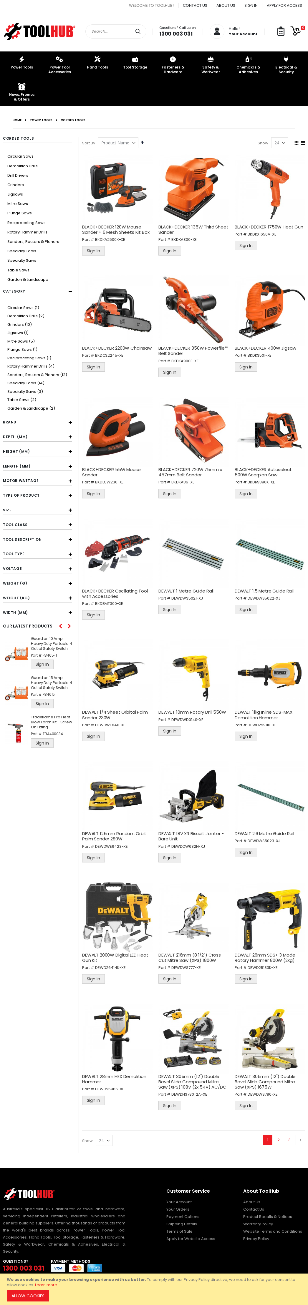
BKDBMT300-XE (110, 602)
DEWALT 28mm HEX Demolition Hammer (115, 1076)
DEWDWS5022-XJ (264, 597)
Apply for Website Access (190, 1236)
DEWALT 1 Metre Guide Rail (186, 589)
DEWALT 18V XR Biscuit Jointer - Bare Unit (191, 834)
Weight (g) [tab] (15, 583)
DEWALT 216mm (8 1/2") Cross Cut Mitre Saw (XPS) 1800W (190, 955)
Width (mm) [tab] (15, 612)
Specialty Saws (21, 260)
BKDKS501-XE (260, 355)
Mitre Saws (17, 203)
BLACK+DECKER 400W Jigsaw (265, 347)
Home (17, 120)
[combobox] (115, 31)
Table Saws (18, 270)
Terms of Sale (179, 1228)
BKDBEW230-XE (110, 481)
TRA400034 (53, 733)
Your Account (179, 1199)
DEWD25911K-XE (262, 723)
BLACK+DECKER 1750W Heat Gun (269, 226)
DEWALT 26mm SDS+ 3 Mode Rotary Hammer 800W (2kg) (265, 955)
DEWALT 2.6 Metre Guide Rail (264, 831)
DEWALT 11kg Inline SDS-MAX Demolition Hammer (264, 713)
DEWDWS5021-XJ (187, 597)
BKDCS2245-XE (110, 355)
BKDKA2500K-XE (111, 239)
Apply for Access (284, 5)
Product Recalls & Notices (267, 1214)
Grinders (15, 185)
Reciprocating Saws (26, 223)
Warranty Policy (258, 1221)
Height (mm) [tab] (16, 451)
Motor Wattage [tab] (21, 480)
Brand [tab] (9, 422)
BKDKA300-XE (184, 239)
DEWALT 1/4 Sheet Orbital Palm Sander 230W (116, 713)
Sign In (251, 5)
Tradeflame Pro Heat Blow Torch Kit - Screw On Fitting (51, 722)
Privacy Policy (256, 1236)
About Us (225, 5)
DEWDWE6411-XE (111, 723)
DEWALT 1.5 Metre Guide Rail (264, 589)
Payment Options (182, 1214)
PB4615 (49, 694)
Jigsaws (15, 194)
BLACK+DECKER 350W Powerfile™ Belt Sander (194, 350)
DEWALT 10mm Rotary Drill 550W (193, 710)
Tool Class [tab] (15, 524)
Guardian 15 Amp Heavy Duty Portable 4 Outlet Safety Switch (51, 682)
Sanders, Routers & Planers (33, 241)
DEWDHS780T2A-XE (190, 1091)
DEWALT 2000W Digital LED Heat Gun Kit (116, 955)
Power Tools (41, 120)
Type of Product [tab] (21, 495)
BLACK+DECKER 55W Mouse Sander (112, 471)
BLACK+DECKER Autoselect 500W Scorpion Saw (263, 471)
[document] (155, 1289)
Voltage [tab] (12, 568)
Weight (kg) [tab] (16, 597)
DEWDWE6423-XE (112, 844)
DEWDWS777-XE (186, 965)
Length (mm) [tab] (17, 466)
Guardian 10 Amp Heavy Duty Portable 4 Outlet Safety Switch (51, 643)
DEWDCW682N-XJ (189, 844)
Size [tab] (7, 510)
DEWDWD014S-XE (188, 718)
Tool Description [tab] (22, 539)
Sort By (89, 143)
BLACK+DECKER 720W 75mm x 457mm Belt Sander (190, 471)
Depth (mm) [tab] (15, 436)
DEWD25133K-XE (263, 965)
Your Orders (177, 1206)
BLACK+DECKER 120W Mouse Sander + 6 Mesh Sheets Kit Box (117, 229)
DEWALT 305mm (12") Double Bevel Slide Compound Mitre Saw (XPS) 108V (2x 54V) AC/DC (193, 1078)
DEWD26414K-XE (111, 965)
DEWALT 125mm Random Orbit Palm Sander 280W (115, 834)
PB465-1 (50, 655)
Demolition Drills (22, 166)
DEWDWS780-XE (263, 1091)
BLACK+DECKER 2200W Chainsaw (118, 347)
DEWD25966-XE (110, 1086)
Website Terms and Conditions (272, 1228)
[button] (280, 31)
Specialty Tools (21, 251)
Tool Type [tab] (13, 553)
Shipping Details (181, 1221)
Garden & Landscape (27, 279)
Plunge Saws (19, 213)
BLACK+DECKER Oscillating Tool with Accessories (116, 592)
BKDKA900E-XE (185, 360)
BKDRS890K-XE (261, 481)
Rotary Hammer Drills (27, 232)
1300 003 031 (176, 33)
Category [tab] (14, 291)
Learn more (46, 1285)
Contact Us (195, 5)
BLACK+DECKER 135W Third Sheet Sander (194, 229)
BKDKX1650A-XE (262, 234)
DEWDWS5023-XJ (264, 839)
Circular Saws (20, 156)
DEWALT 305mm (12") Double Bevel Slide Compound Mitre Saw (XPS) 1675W (265, 1078)
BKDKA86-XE (183, 481)
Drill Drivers (17, 175)
